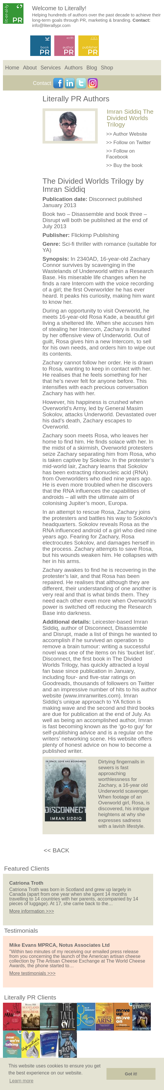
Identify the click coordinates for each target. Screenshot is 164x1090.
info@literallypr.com (51, 25)
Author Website (130, 134)
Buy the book (127, 165)
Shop (107, 68)
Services (50, 68)
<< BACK (57, 850)
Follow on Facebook (120, 154)
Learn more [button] (21, 1080)
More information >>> (31, 911)
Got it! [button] (131, 1074)
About (30, 68)
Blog (92, 68)
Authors (74, 68)
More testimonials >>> (32, 973)
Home (12, 68)
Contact (42, 83)
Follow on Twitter (132, 142)
